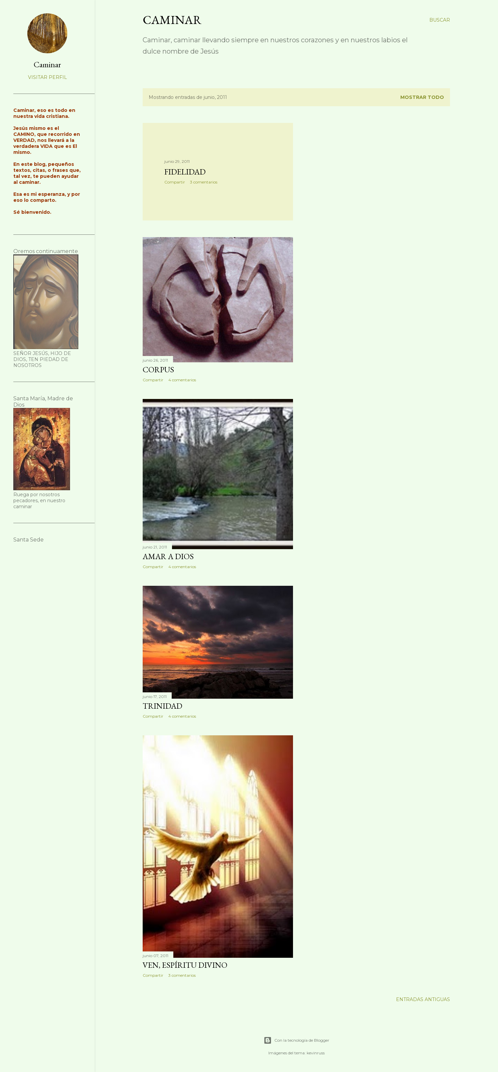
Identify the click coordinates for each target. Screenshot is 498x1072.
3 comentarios (203, 181)
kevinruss (316, 1052)
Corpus (158, 369)
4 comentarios (182, 379)
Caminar (172, 20)
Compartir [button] (174, 181)
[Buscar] (439, 20)
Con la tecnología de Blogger (296, 1040)
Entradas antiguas (423, 999)
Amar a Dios (168, 556)
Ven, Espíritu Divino (185, 965)
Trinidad (162, 706)
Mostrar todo (422, 97)
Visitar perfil (47, 77)
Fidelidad (185, 172)
